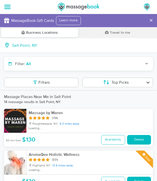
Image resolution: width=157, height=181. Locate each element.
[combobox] (82, 45)
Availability (113, 139)
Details (139, 139)
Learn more (68, 20)
